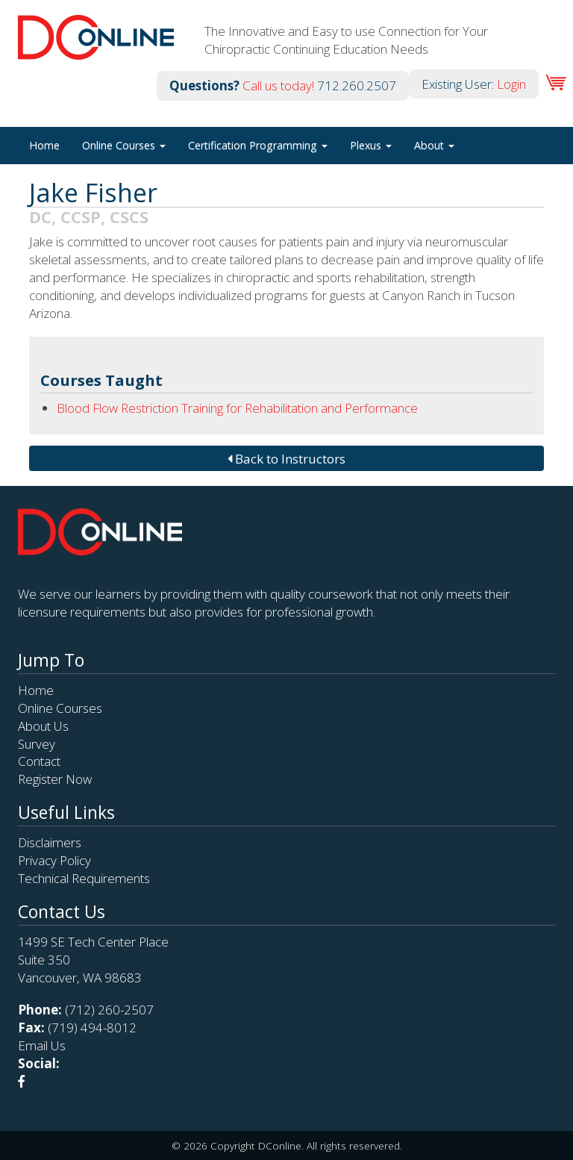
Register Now (55, 779)
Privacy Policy (54, 860)
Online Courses (124, 145)
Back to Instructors (286, 458)
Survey (36, 743)
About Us (43, 726)
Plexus (371, 145)
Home (44, 145)
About (434, 145)
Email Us (42, 1045)
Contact (39, 761)
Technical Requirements (84, 878)
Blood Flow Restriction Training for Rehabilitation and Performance (237, 408)
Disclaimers (49, 842)
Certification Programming (258, 145)
